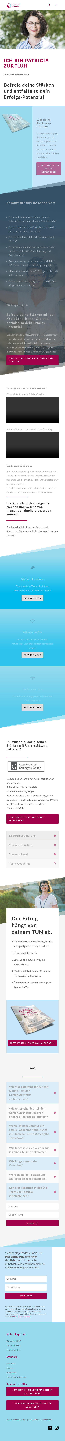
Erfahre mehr (32, 598)
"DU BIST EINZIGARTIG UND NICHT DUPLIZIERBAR (32, 1392)
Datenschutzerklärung (21, 1316)
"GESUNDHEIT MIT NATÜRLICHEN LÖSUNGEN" (32, 1405)
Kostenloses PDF (13, 1341)
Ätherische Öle (12, 1345)
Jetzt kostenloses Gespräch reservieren (26, 819)
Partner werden (13, 1350)
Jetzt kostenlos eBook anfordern (49, 169)
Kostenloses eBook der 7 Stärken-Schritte (31, 360)
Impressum (11, 1373)
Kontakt (9, 1368)
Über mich (11, 1363)
